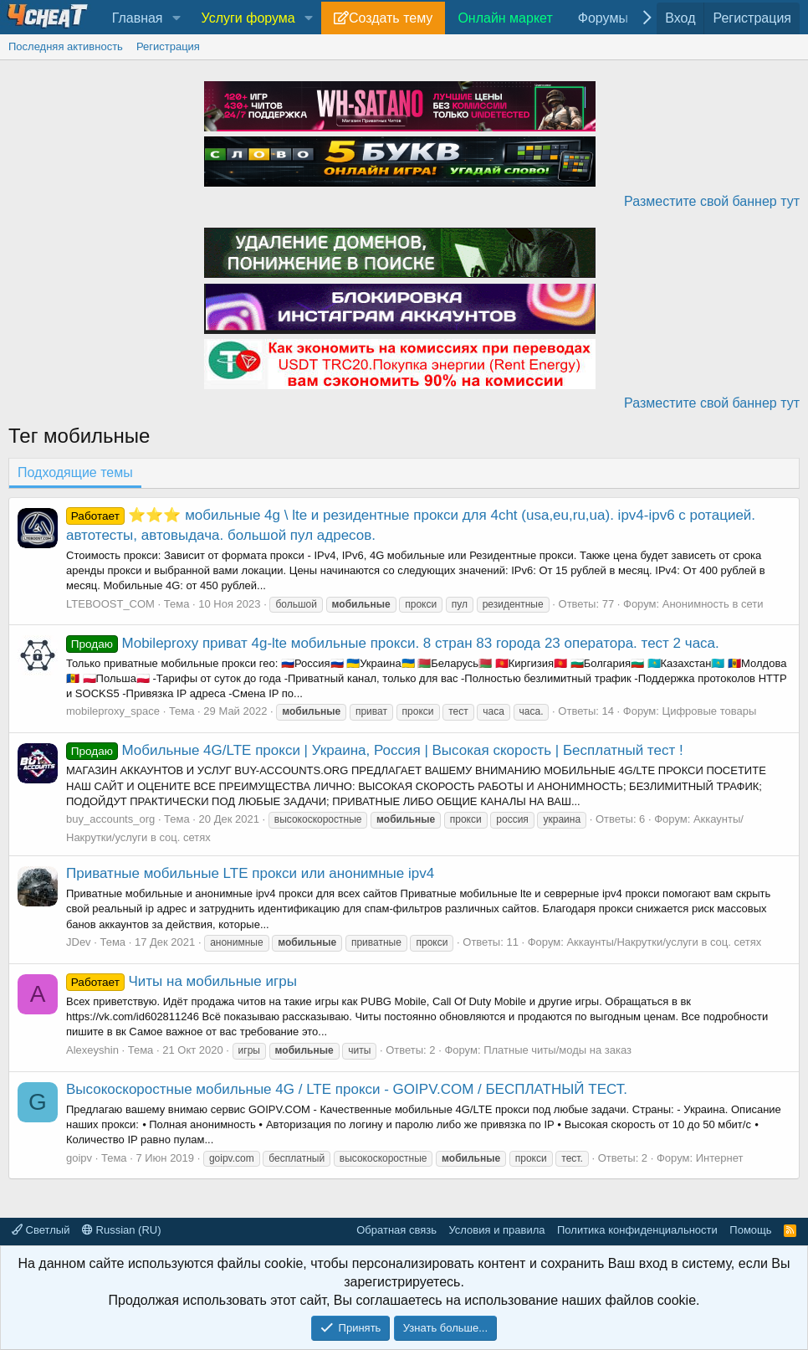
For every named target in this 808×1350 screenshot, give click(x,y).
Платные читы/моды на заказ (557, 1050)
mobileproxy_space (113, 711)
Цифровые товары (709, 711)
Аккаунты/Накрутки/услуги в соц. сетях (663, 942)
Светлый (40, 1230)
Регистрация (168, 46)
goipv (79, 1158)
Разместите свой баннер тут (712, 201)
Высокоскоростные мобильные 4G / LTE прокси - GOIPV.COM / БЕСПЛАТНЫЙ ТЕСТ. (346, 1089)
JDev (78, 942)
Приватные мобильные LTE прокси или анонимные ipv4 (250, 873)
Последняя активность (65, 46)
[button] (176, 18)
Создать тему (390, 18)
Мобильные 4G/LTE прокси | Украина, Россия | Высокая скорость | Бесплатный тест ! (374, 750)
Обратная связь (396, 1230)
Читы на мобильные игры (181, 981)
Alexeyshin (92, 1050)
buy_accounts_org (110, 819)
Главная (137, 18)
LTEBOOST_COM (110, 604)
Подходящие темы (75, 472)
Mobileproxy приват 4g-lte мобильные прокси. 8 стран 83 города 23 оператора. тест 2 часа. (392, 643)
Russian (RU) (121, 1230)
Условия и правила (496, 1230)
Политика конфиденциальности (637, 1230)
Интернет (720, 1158)
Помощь (750, 1230)
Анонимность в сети (713, 604)
